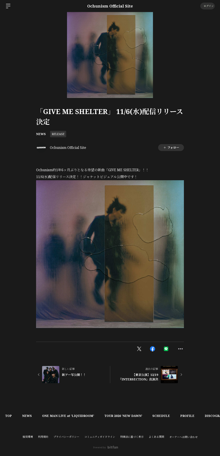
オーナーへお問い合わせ (183, 437)
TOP (8, 416)
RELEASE (58, 134)
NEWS (41, 134)
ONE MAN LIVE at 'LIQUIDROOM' (69, 416)
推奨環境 (28, 437)
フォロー (171, 147)
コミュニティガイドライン (99, 437)
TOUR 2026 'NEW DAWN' (125, 416)
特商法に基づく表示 (132, 437)
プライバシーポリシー (66, 437)
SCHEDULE (163, 416)
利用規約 (43, 437)
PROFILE (190, 416)
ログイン (207, 6)
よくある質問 (156, 437)
